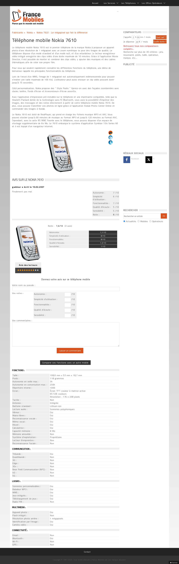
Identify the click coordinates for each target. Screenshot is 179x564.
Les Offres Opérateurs (152, 3)
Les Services (109, 3)
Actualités (131, 221)
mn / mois (145, 37)
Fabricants (17, 32)
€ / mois (143, 41)
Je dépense (129, 41)
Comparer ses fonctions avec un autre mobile (65, 362)
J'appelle (127, 37)
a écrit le (28, 187)
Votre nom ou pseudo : (23, 285)
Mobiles (144, 221)
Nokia (30, 32)
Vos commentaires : (22, 320)
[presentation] (34, 353)
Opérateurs (157, 221)
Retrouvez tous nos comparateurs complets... (140, 47)
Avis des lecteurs (28, 265)
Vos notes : (18, 293)
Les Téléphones (128, 3)
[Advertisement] (117, 17)
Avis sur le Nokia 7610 (27, 179)
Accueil (95, 3)
